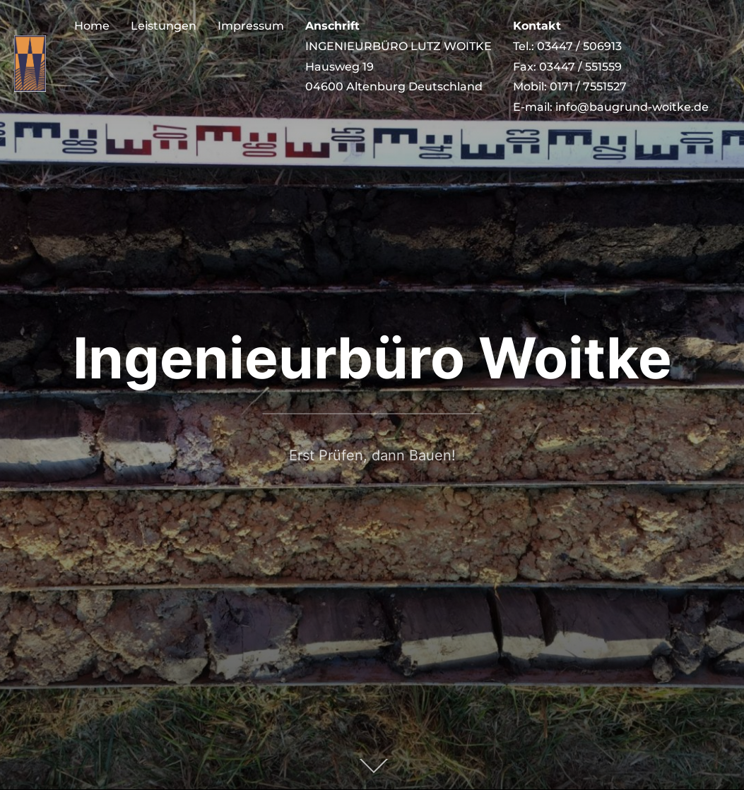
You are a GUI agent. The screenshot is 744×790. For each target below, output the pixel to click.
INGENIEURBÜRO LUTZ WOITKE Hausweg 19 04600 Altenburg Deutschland (398, 56)
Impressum (251, 25)
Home (92, 25)
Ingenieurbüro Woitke (372, 357)
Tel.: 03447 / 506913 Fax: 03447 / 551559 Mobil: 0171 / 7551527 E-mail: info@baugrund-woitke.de (611, 66)
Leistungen (163, 25)
